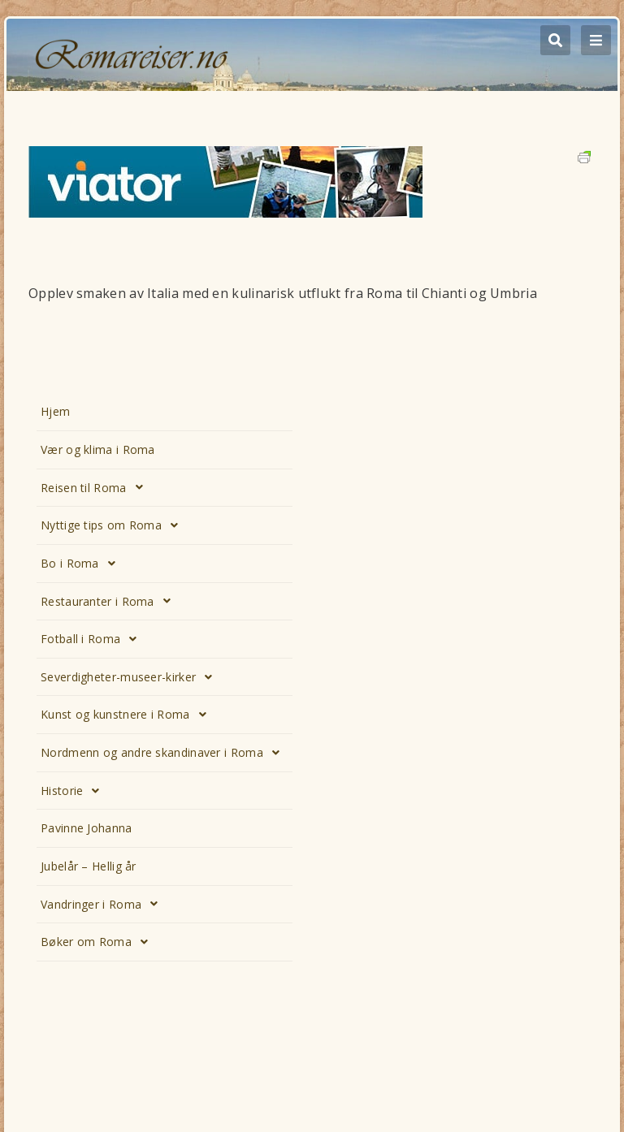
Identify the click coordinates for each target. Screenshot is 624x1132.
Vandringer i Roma (104, 903)
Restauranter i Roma (110, 601)
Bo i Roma (82, 563)
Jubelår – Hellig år (88, 866)
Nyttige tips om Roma (114, 525)
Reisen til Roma (96, 487)
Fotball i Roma (93, 639)
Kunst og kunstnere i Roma (128, 714)
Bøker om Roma (99, 942)
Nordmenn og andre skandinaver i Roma (164, 752)
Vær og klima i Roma (98, 449)
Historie (75, 791)
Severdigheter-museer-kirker (131, 677)
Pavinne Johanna (86, 828)
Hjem (55, 411)
